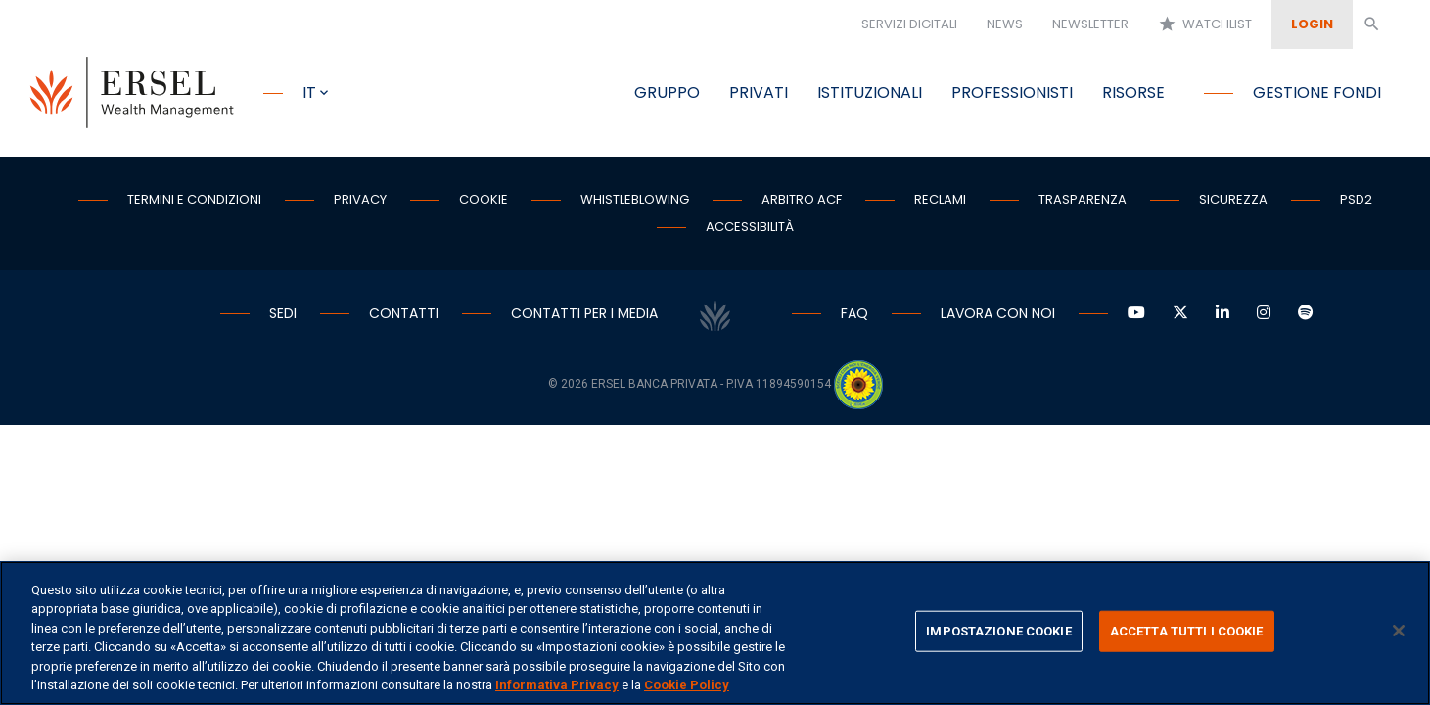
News (1005, 24)
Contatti (403, 313)
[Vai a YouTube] (1136, 313)
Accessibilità (750, 226)
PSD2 (1356, 199)
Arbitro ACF (801, 199)
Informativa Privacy (557, 685)
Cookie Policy (686, 685)
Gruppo (667, 92)
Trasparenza (1082, 199)
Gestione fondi (1317, 92)
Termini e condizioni (194, 199)
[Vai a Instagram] (1263, 313)
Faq (854, 313)
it (309, 92)
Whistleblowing (634, 199)
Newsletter (1090, 24)
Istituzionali (869, 92)
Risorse (1133, 92)
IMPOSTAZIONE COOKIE (998, 631)
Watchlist (1205, 24)
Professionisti (1012, 92)
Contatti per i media (584, 313)
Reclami (940, 199)
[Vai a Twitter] (1180, 313)
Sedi (283, 313)
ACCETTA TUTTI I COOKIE (1187, 631)
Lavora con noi (998, 313)
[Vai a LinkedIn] (1222, 313)
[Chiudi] (1398, 630)
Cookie (483, 199)
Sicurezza (1233, 199)
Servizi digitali (909, 24)
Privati (758, 92)
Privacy (360, 199)
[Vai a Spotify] (1306, 313)
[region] (715, 633)
